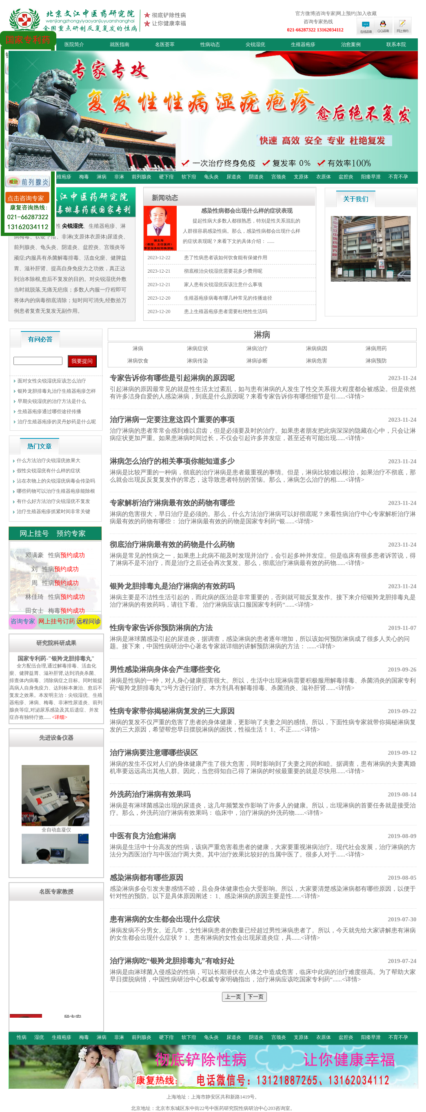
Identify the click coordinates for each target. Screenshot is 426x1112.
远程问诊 (88, 621)
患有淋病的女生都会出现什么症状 (165, 919)
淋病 (101, 177)
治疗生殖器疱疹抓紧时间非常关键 (53, 511)
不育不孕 (398, 177)
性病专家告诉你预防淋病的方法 (161, 628)
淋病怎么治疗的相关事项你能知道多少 (172, 461)
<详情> (354, 396)
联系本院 (396, 44)
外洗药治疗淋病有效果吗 (150, 794)
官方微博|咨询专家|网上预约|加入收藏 (336, 13)
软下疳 (189, 177)
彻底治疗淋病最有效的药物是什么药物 (172, 544)
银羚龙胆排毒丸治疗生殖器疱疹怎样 (57, 391)
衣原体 (323, 177)
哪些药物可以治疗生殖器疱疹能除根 (56, 491)
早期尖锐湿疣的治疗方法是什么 (52, 401)
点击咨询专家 (25, 198)
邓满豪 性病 (54, 563)
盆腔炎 (346, 177)
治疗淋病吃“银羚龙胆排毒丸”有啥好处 (172, 961)
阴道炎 (256, 177)
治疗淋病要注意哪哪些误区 (154, 752)
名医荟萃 (165, 44)
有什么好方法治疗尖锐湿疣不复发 (53, 501)
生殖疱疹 (61, 177)
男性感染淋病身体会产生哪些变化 (165, 669)
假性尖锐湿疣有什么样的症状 (48, 471)
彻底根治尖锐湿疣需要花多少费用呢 (223, 271)
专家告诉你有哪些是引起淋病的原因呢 (172, 378)
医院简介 (74, 44)
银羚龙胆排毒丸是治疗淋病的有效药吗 (172, 586)
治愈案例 (351, 44)
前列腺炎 (141, 177)
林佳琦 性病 (54, 604)
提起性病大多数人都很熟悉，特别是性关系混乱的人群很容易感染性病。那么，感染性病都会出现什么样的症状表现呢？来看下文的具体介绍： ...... (241, 231)
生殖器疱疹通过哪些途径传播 (49, 411)
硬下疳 (166, 177)
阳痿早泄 (371, 177)
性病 (22, 1037)
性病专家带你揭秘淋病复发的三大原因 (172, 711)
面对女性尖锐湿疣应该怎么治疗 (52, 381)
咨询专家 (23, 621)
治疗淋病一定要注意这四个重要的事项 (172, 419)
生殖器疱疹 (303, 44)
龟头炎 (211, 177)
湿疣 (39, 1037)
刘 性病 (54, 577)
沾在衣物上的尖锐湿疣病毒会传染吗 (56, 481)
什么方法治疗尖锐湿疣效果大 (48, 460)
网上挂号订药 (56, 621)
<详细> (60, 717)
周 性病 (54, 590)
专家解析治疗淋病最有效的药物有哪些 (172, 503)
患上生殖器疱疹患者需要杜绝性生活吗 (225, 311)
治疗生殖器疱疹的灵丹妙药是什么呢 (57, 422)
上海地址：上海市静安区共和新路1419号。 (213, 1097)
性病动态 (210, 44)
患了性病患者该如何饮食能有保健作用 (225, 257)
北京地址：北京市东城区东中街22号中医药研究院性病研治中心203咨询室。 (213, 1108)
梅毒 (84, 177)
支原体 (301, 177)
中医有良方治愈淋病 (143, 836)
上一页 (233, 997)
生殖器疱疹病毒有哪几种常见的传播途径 (228, 298)
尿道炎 (233, 177)
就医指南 (119, 44)
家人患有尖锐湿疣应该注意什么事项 (223, 284)
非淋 (119, 177)
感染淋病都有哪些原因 (146, 877)
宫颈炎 (278, 177)
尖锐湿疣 (255, 44)
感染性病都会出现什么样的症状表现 (247, 210)
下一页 (256, 997)
